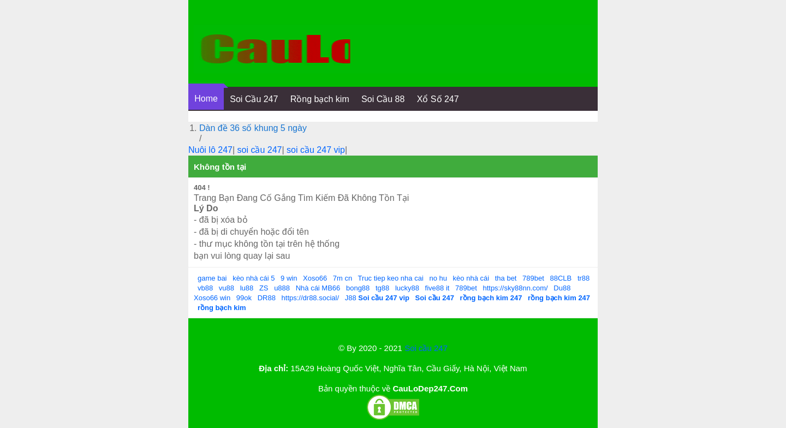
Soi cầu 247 (426, 348)
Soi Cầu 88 (382, 99)
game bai (212, 278)
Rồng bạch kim (319, 99)
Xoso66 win (212, 298)
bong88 (358, 288)
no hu (438, 278)
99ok (244, 298)
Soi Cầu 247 (254, 99)
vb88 (205, 288)
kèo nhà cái (471, 278)
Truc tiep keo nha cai (391, 278)
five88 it (437, 288)
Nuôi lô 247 (210, 149)
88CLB (561, 278)
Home (206, 98)
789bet (533, 278)
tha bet (506, 278)
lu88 (247, 288)
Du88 (561, 288)
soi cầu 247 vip (316, 149)
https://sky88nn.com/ (515, 288)
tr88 (583, 278)
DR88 (267, 298)
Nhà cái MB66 (318, 288)
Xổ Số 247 (438, 99)
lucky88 (407, 288)
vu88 (226, 288)
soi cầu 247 (259, 149)
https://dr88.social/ (311, 298)
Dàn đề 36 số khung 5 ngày (253, 128)
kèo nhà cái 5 (254, 278)
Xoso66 (315, 278)
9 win (289, 278)
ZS (264, 288)
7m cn (342, 278)
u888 (282, 288)
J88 (350, 298)
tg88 (382, 288)
